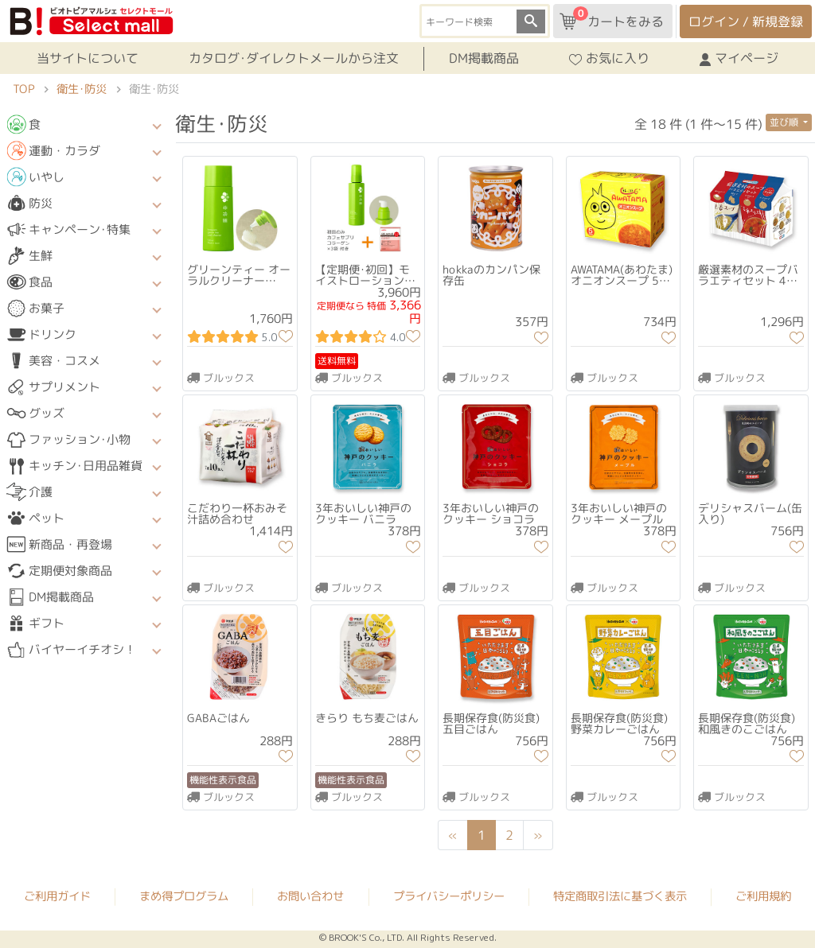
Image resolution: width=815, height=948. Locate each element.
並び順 (785, 122)
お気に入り (609, 58)
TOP (23, 89)
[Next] (538, 835)
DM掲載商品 (484, 58)
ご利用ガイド (57, 895)
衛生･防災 (82, 89)
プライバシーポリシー (449, 896)
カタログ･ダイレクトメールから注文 (294, 58)
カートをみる (612, 18)
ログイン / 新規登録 (745, 21)
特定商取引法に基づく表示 (620, 896)
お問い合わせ (310, 896)
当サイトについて (87, 58)
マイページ (739, 58)
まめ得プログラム (183, 895)
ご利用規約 (763, 896)
